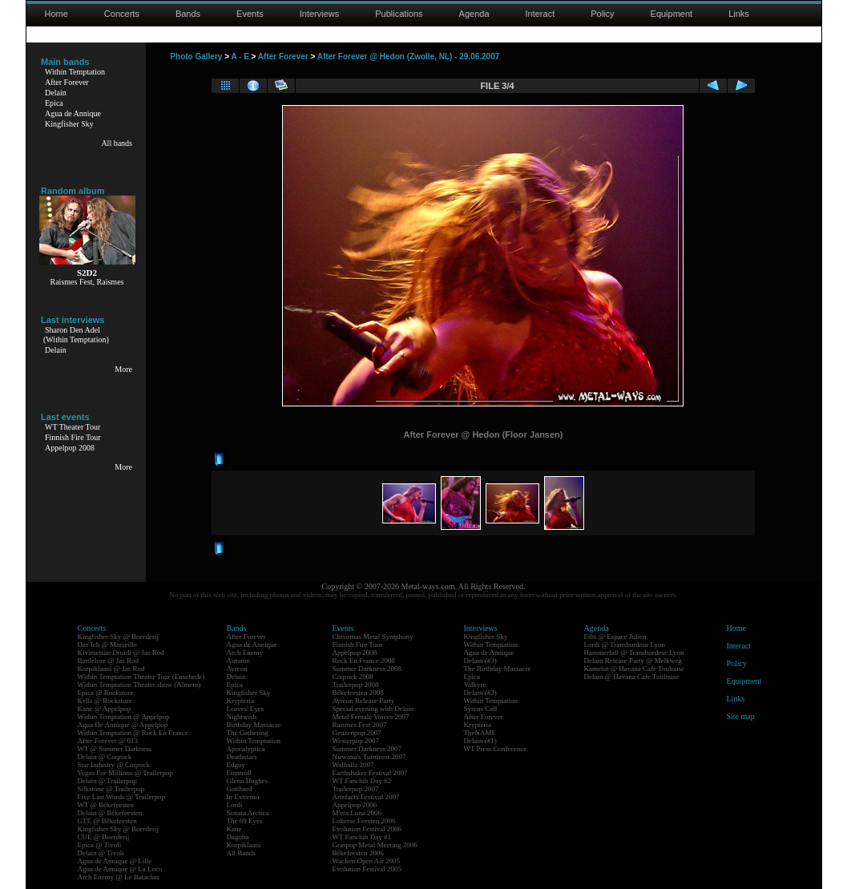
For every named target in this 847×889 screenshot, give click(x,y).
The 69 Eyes (245, 821)
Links (738, 13)
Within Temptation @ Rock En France (133, 733)
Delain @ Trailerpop (107, 781)
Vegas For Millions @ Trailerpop (125, 773)
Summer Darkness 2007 (367, 749)
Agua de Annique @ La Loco (120, 869)
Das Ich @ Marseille (108, 644)
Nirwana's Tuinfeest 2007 (369, 757)
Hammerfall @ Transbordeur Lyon (634, 653)
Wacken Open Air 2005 (367, 861)
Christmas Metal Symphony (373, 636)
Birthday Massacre (254, 725)
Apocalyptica (246, 749)
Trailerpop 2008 (356, 685)
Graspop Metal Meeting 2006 (375, 845)
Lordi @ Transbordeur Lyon (625, 644)
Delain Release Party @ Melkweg (633, 661)
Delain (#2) (480, 693)
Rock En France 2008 (364, 661)
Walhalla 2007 (353, 765)
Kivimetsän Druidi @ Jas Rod (121, 653)
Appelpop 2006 (355, 805)
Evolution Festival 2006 (367, 829)
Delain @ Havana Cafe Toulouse (631, 677)
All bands (116, 143)
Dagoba (238, 837)
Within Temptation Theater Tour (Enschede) (141, 677)
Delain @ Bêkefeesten (110, 813)
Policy (602, 13)
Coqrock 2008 (353, 677)
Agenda (474, 13)
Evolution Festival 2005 (367, 869)
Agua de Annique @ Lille (115, 861)
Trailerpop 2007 (356, 789)
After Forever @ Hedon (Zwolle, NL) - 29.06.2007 (408, 56)
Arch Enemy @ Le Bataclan (118, 877)
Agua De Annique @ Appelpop (123, 725)
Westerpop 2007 (356, 741)
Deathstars (242, 757)
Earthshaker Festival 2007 (370, 773)
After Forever (67, 82)
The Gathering (247, 733)
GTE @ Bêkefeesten (107, 821)
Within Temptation (75, 71)
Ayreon (237, 669)
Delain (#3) (480, 661)
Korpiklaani (244, 845)
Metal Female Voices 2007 (371, 717)
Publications (398, 13)
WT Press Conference (495, 749)
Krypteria (240, 701)
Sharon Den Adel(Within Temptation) (76, 334)
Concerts (121, 13)
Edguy (236, 765)
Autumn (239, 661)
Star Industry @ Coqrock (114, 765)
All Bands (241, 853)
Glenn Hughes (247, 781)
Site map (741, 716)
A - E (239, 56)
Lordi (235, 805)
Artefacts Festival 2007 (366, 797)
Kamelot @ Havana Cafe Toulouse (634, 669)
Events (250, 13)
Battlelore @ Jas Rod (108, 661)
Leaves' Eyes (245, 709)
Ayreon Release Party (364, 701)
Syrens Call (481, 709)
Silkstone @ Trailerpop (111, 789)
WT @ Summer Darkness (115, 749)
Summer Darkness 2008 (367, 669)
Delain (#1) (480, 741)
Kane (234, 829)
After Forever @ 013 (108, 741)
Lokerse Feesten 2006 (364, 821)
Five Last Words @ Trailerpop (121, 797)
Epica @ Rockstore (106, 693)
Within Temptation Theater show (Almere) (139, 685)
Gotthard (239, 789)
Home (56, 13)
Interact (540, 13)
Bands (187, 13)
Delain (56, 92)
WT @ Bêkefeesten (106, 805)
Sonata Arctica (248, 813)
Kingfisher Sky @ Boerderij (118, 636)
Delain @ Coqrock (105, 757)
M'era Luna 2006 (357, 813)
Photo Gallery (196, 56)
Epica (54, 103)
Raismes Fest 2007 (360, 725)
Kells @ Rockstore (105, 701)
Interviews (320, 13)
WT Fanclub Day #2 (362, 781)
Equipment (672, 13)
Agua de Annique (73, 113)
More (123, 369)
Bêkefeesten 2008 (358, 693)
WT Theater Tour (72, 426)
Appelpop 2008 (70, 447)
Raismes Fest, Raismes (87, 281)
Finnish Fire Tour (73, 437)
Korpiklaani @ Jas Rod (111, 669)
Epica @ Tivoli (100, 845)
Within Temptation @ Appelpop (124, 717)
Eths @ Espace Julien (615, 636)
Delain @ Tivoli (101, 853)
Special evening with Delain (373, 709)
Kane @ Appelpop (104, 709)
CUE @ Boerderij (104, 837)
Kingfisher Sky (69, 123)
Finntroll (239, 773)
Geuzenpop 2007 (357, 733)
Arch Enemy (245, 653)
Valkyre (475, 685)
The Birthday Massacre (497, 669)
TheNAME (480, 733)
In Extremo (243, 797)
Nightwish (242, 717)
